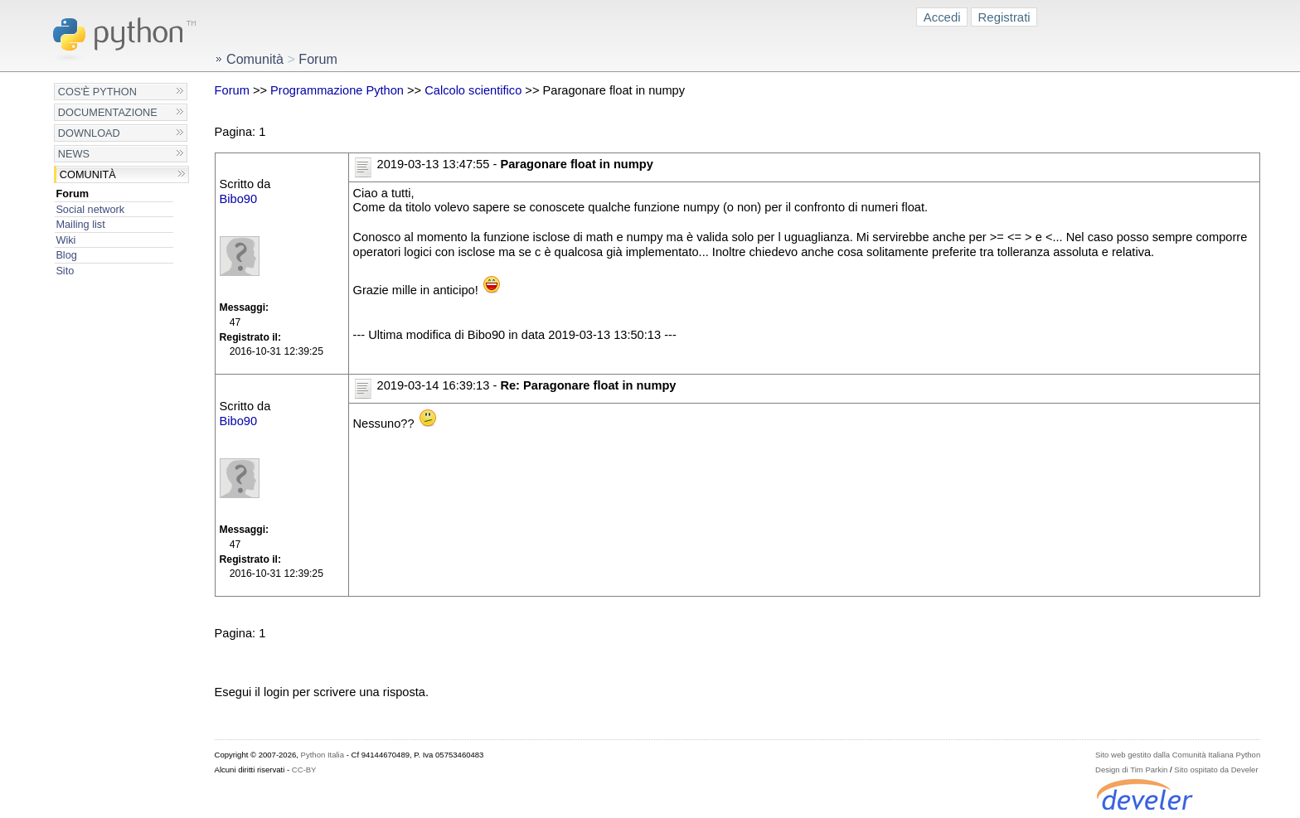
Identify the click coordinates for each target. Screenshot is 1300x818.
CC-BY (304, 769)
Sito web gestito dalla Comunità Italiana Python (1177, 754)
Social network (90, 209)
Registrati (1004, 17)
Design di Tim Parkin (1131, 769)
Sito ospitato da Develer (1216, 769)
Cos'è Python (97, 91)
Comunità (88, 174)
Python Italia (322, 754)
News (74, 154)
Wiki (65, 240)
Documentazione (108, 112)
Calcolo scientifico (472, 90)
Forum (72, 193)
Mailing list (80, 224)
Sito (65, 270)
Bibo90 (239, 199)
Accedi (942, 17)
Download (89, 133)
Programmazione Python (337, 90)
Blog (66, 255)
